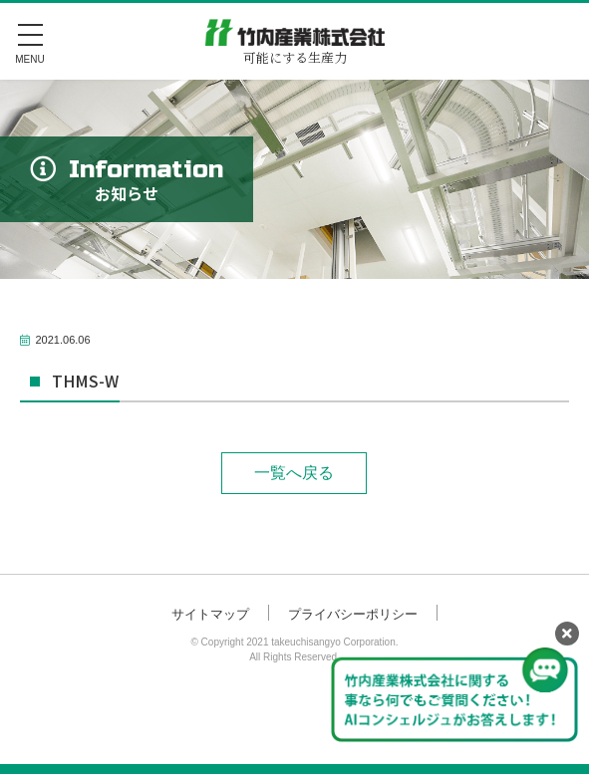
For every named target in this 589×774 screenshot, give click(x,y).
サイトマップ (210, 614)
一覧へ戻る (294, 472)
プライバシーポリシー (353, 614)
